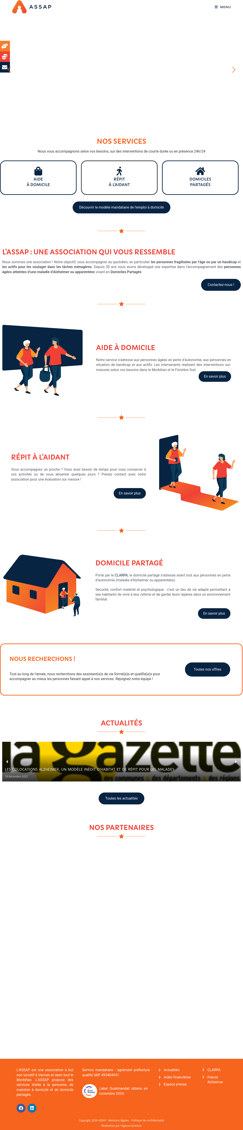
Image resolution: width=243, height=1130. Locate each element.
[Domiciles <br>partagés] (200, 171)
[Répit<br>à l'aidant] (119, 171)
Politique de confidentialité (147, 1120)
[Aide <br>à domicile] (38, 171)
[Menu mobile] (222, 6)
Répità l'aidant (119, 182)
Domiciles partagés (200, 182)
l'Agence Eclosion (131, 1125)
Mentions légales (118, 1120)
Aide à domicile (38, 182)
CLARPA (121, 575)
